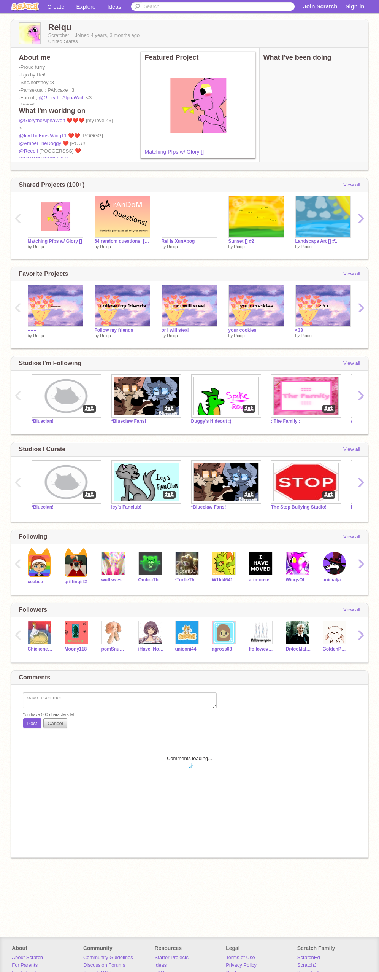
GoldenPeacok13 (335, 649)
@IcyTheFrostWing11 (43, 135)
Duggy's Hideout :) (211, 421)
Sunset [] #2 (241, 241)
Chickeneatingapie (40, 649)
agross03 (222, 649)
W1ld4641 (222, 579)
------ (32, 330)
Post (32, 723)
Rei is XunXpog (178, 241)
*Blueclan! (43, 421)
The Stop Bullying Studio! (299, 507)
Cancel (55, 723)
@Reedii (28, 151)
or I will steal (175, 330)
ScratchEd (308, 957)
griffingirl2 (76, 581)
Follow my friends (114, 330)
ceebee (35, 581)
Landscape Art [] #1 (316, 241)
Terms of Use (240, 957)
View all (351, 185)
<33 (299, 330)
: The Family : (285, 421)
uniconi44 (186, 649)
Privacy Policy (241, 965)
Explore (86, 6)
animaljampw (335, 579)
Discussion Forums (104, 965)
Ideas (114, 6)
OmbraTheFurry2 (151, 579)
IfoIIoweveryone (261, 649)
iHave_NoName (151, 649)
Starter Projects (172, 957)
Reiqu (38, 246)
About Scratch (27, 957)
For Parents (25, 965)
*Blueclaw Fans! (128, 421)
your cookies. (243, 330)
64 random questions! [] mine (122, 241)
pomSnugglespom (114, 649)
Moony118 (76, 649)
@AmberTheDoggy (40, 143)
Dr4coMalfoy (298, 649)
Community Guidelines (108, 957)
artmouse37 (261, 579)
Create (56, 6)
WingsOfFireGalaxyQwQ (298, 579)
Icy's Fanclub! (126, 507)
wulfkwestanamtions (114, 579)
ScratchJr (307, 965)
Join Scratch (320, 6)
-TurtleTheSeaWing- (188, 579)
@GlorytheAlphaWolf (62, 97)
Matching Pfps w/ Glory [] (174, 152)
